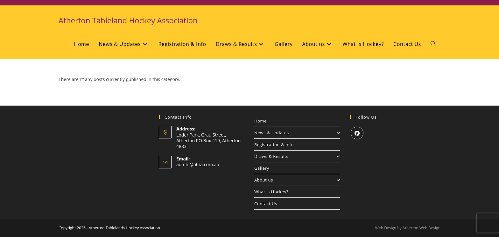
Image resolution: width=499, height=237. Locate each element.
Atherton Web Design (421, 228)
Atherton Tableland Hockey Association (128, 20)
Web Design (385, 228)
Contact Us (265, 203)
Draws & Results (297, 156)
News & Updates (297, 133)
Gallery (261, 168)
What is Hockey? (271, 192)
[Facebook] (357, 133)
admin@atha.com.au (197, 164)
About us (297, 180)
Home (260, 121)
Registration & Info (274, 144)
